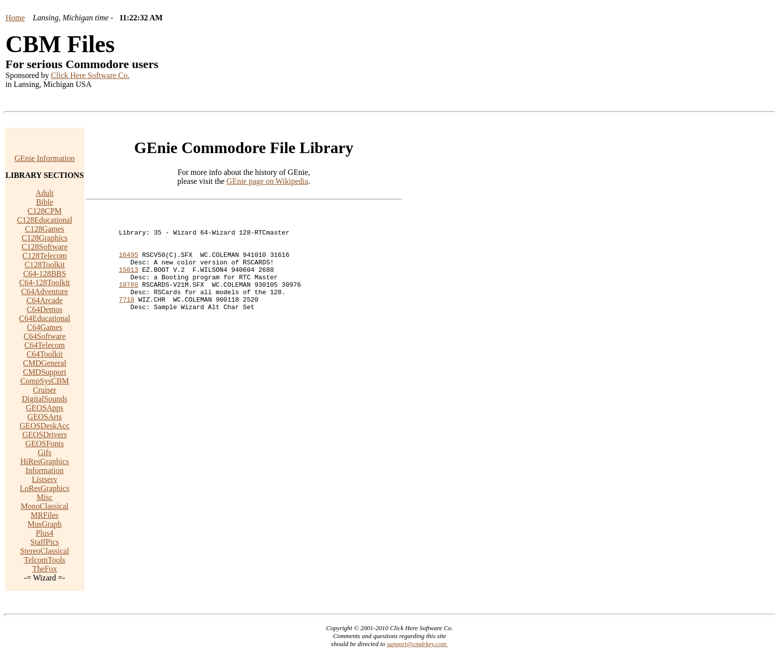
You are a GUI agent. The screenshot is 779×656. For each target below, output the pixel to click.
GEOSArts (44, 416)
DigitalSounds (45, 399)
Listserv (45, 479)
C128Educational (44, 220)
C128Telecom (44, 255)
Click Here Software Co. (90, 75)
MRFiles (45, 515)
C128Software (45, 247)
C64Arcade (44, 300)
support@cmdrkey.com (417, 644)
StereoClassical (44, 551)
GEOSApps (45, 408)
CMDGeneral (44, 363)
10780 (128, 299)
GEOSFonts (44, 443)
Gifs (45, 452)
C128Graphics (45, 238)
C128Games (44, 229)
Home (15, 17)
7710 (126, 317)
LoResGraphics (45, 488)
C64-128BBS (44, 273)
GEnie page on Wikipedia (268, 181)
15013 (128, 281)
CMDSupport (44, 372)
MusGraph (45, 524)
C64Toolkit (44, 354)
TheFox (44, 569)
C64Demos (45, 309)
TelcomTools (44, 560)
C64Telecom (44, 345)
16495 (128, 263)
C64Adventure (44, 291)
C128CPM (45, 211)
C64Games (44, 327)
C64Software (45, 336)
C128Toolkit (44, 264)
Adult (45, 193)
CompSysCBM (44, 381)
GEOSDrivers (44, 434)
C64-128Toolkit (44, 282)
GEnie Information (44, 158)
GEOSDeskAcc (45, 425)
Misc (45, 497)
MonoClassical (45, 506)
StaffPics (44, 542)
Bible (44, 202)
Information (45, 470)
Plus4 (45, 533)
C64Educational (44, 318)
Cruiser (44, 390)
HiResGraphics (44, 461)
